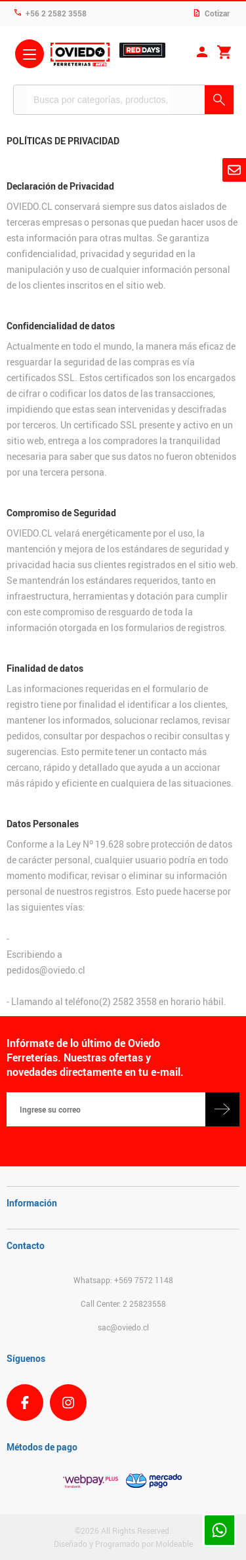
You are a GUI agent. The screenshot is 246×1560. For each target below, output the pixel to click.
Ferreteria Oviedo (80, 56)
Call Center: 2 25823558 (123, 1303)
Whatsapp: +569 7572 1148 (123, 1280)
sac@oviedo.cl (123, 1327)
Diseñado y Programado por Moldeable (123, 1543)
